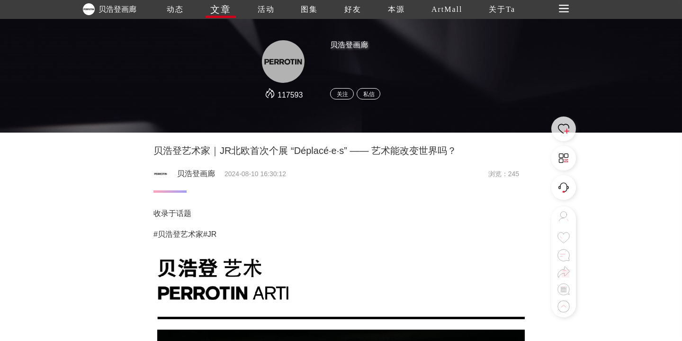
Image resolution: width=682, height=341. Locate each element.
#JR (209, 234)
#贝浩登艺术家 (178, 234)
